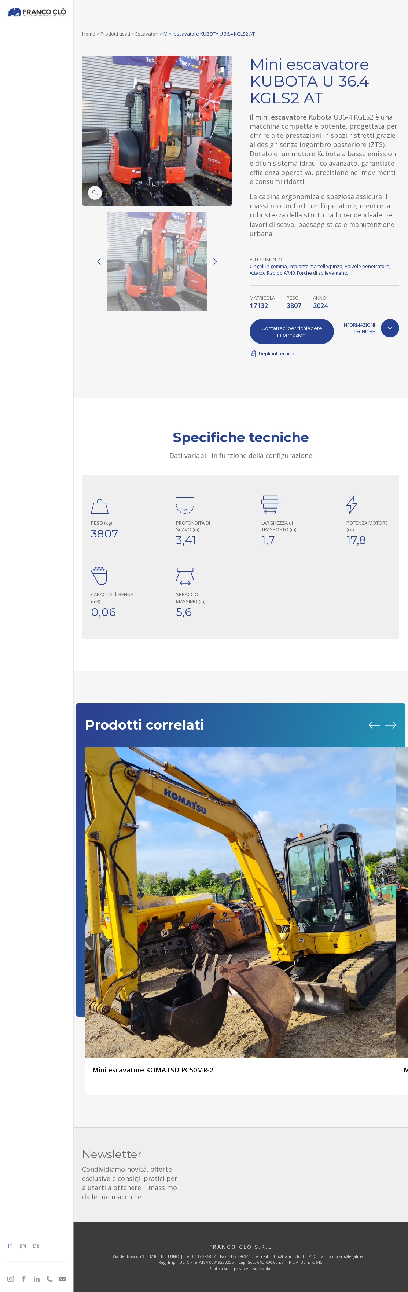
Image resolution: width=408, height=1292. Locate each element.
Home (88, 33)
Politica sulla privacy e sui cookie (241, 1268)
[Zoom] (95, 193)
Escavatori (146, 33)
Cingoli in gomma (268, 266)
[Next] (215, 261)
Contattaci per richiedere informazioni (291, 331)
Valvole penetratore (367, 266)
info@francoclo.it (287, 1256)
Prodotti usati (115, 33)
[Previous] (99, 261)
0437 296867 (204, 1256)
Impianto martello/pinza (315, 266)
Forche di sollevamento (323, 272)
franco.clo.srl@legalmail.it (343, 1256)
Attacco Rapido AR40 (272, 272)
